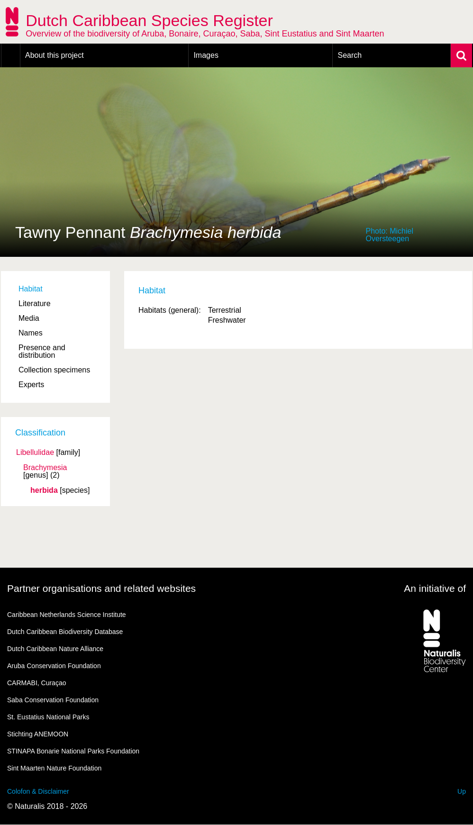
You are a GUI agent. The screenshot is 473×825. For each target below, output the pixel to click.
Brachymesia (45, 467)
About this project (54, 55)
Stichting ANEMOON (37, 734)
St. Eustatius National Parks (48, 717)
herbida (44, 490)
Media (28, 318)
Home (10, 55)
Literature (34, 303)
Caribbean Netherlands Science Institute (66, 614)
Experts (31, 385)
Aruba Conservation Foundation (54, 666)
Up (461, 791)
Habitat (30, 289)
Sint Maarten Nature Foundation (54, 768)
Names (30, 333)
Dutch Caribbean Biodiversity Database (65, 631)
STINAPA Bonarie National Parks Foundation (73, 751)
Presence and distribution (41, 351)
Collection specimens (54, 370)
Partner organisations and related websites (101, 588)
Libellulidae (35, 452)
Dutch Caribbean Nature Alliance (55, 649)
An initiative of (435, 588)
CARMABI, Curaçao (36, 683)
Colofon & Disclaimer (38, 791)
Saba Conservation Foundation (53, 700)
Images (205, 55)
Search (349, 55)
